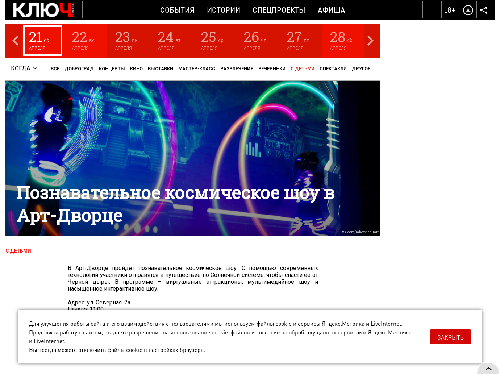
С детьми (302, 68)
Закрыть (450, 337)
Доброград (79, 68)
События (177, 9)
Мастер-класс (196, 68)
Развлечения (236, 68)
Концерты (112, 68)
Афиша (331, 9)
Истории (223, 9)
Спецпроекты (279, 9)
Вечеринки (272, 68)
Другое (361, 68)
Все (55, 68)
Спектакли (333, 68)
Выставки (160, 68)
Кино (136, 68)
